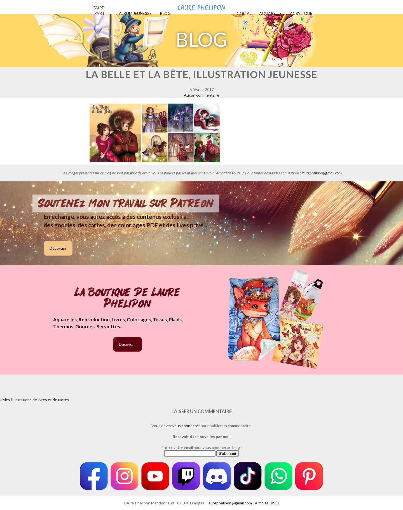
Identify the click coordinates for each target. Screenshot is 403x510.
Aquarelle (270, 13)
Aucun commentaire (201, 95)
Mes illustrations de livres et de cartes (36, 399)
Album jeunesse (135, 13)
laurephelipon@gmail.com (322, 172)
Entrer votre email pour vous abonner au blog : (201, 447)
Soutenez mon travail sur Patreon (126, 203)
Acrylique (301, 13)
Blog (165, 13)
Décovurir (58, 248)
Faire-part (99, 10)
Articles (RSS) (267, 502)
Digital (244, 13)
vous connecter (186, 425)
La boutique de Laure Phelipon (127, 298)
